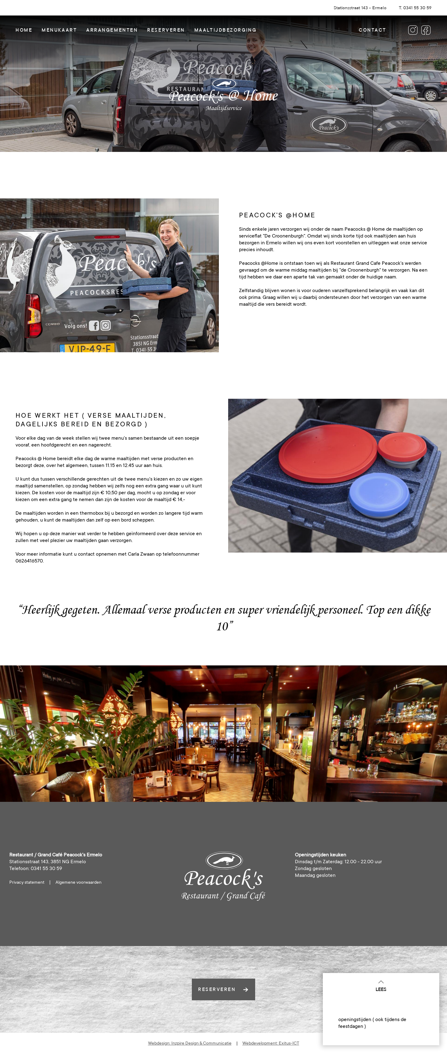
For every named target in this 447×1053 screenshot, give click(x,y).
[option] (109, 275)
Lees (381, 985)
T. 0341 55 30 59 (415, 8)
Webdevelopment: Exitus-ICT (270, 1043)
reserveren (223, 989)
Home (24, 30)
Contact (372, 30)
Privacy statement (26, 882)
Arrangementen (112, 30)
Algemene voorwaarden (79, 882)
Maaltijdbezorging (225, 30)
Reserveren (166, 30)
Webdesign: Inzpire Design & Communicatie (190, 1043)
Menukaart (59, 30)
